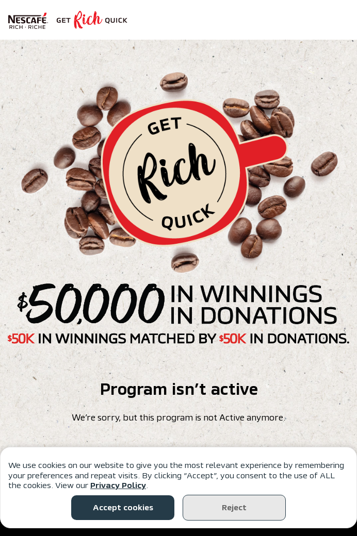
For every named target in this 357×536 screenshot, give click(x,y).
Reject (234, 507)
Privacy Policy (118, 485)
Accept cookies (123, 507)
